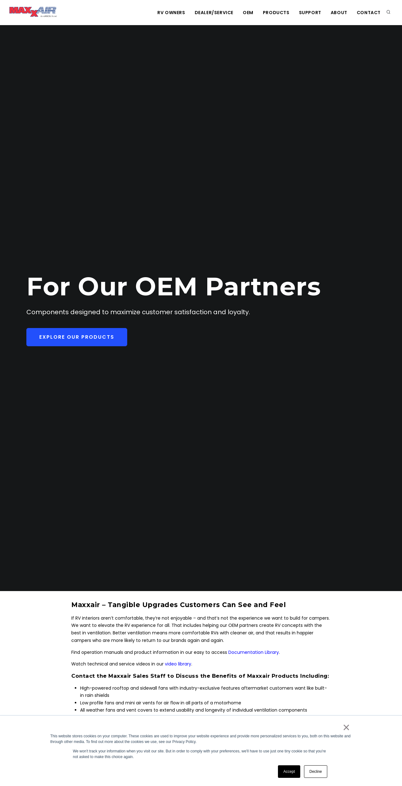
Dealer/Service (214, 12)
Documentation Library (253, 652)
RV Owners (171, 12)
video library (178, 664)
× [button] (346, 727)
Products (276, 12)
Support (310, 12)
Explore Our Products (76, 337)
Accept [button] (289, 771)
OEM (248, 12)
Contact (369, 12)
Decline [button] (315, 771)
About (339, 12)
